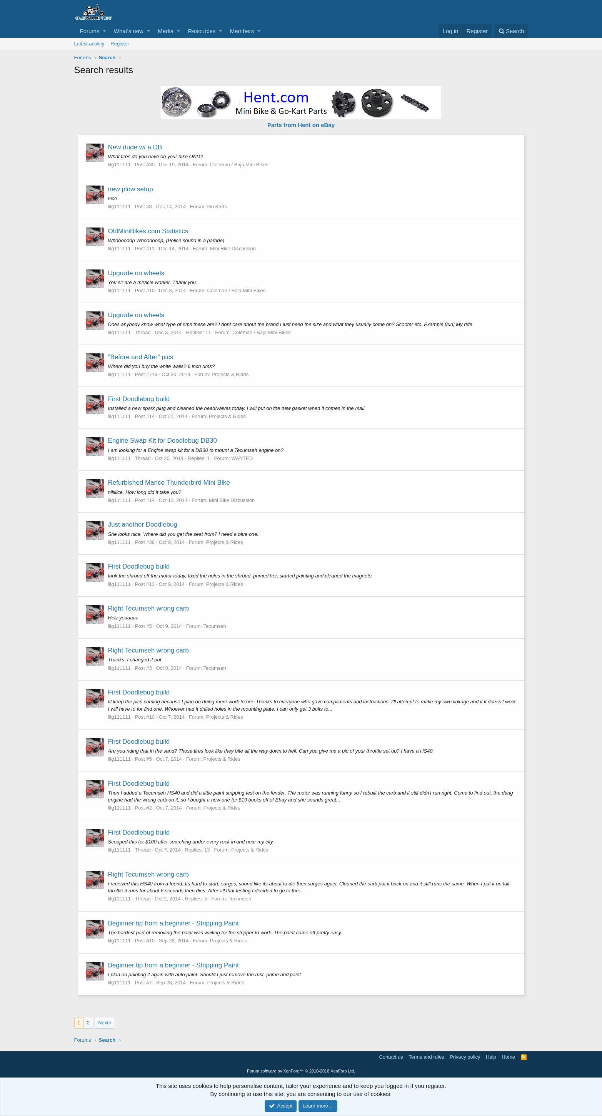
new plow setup (130, 189)
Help (491, 1057)
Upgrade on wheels (136, 273)
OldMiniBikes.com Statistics (148, 231)
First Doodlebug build (139, 399)
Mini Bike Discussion (233, 248)
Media (165, 31)
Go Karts (217, 206)
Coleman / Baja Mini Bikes (239, 164)
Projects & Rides (230, 374)
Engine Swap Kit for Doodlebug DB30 (163, 440)
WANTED (242, 458)
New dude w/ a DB (135, 147)
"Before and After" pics (141, 357)
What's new (128, 31)
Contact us (391, 1057)
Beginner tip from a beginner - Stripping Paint (173, 923)
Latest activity (89, 44)
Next (103, 1023)
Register (119, 44)
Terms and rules (426, 1057)
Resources (202, 31)
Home (508, 1057)
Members (242, 31)
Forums (90, 31)
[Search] (511, 31)
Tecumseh (214, 626)
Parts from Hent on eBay (301, 125)
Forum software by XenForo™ (301, 1071)
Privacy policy (465, 1057)
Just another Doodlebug (143, 524)
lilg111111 (119, 164)
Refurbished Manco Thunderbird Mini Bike (169, 482)
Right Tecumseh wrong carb (148, 608)
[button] (104, 31)
